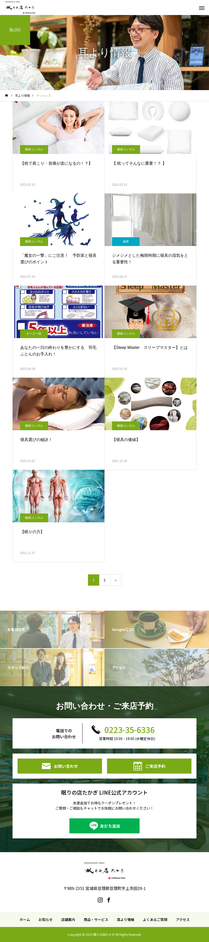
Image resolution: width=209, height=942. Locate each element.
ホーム (25, 919)
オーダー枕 (33, 333)
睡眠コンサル (34, 149)
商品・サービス (96, 919)
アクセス (183, 919)
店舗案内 (68, 919)
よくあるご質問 (155, 919)
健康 (126, 241)
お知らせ (46, 919)
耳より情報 (125, 919)
